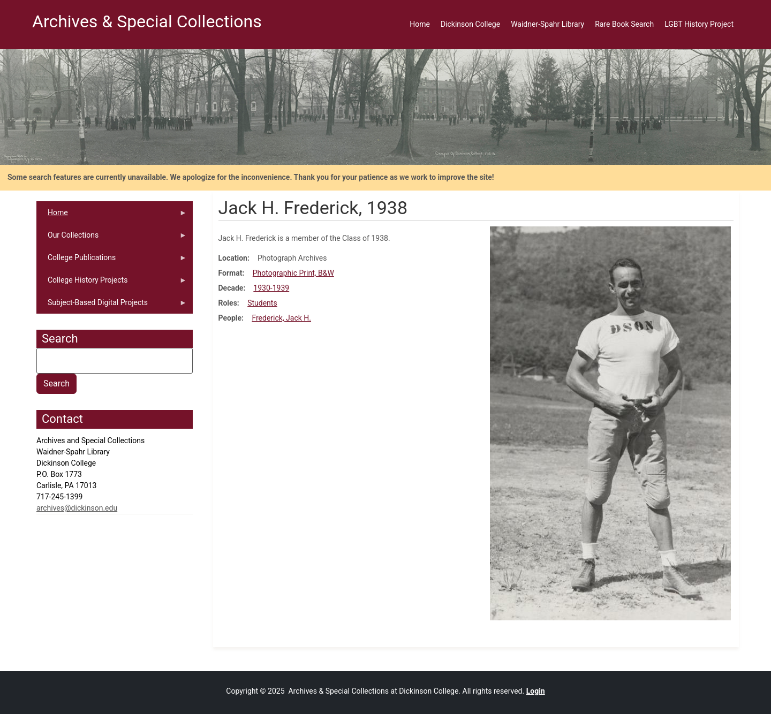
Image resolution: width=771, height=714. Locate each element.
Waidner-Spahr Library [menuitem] (547, 24)
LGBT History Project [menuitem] (699, 24)
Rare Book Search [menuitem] (624, 24)
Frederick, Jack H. (281, 318)
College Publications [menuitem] (111, 261)
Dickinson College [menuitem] (470, 24)
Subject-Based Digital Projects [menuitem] (111, 306)
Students (262, 303)
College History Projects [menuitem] (111, 283)
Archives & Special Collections (147, 21)
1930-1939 (271, 288)
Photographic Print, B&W (293, 273)
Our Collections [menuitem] (111, 238)
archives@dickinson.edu (76, 508)
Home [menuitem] (420, 24)
